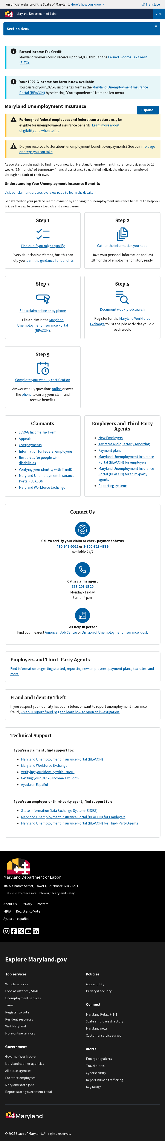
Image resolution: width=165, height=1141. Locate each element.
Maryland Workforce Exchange (42, 487)
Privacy (26, 904)
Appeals (25, 438)
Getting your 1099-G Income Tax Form (50, 778)
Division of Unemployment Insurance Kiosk (115, 632)
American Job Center (61, 632)
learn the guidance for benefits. (50, 260)
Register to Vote (28, 911)
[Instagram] (6, 931)
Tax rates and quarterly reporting (124, 444)
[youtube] (28, 931)
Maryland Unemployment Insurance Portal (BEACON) (42, 325)
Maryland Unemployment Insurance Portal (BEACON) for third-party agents (126, 474)
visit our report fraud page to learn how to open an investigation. (70, 712)
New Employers (110, 437)
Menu (159, 14)
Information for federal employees (45, 451)
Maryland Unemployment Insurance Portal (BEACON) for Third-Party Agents (79, 823)
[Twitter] (21, 931)
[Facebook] (14, 931)
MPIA (7, 911)
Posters (42, 904)
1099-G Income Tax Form (37, 432)
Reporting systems (112, 485)
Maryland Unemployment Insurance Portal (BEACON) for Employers (73, 817)
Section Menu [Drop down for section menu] (18, 28)
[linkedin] (36, 931)
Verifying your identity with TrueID (45, 469)
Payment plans (109, 450)
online (57, 388)
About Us (10, 904)
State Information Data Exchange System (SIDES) (59, 810)
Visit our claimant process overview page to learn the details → (51, 192)
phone (27, 394)
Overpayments (30, 445)
